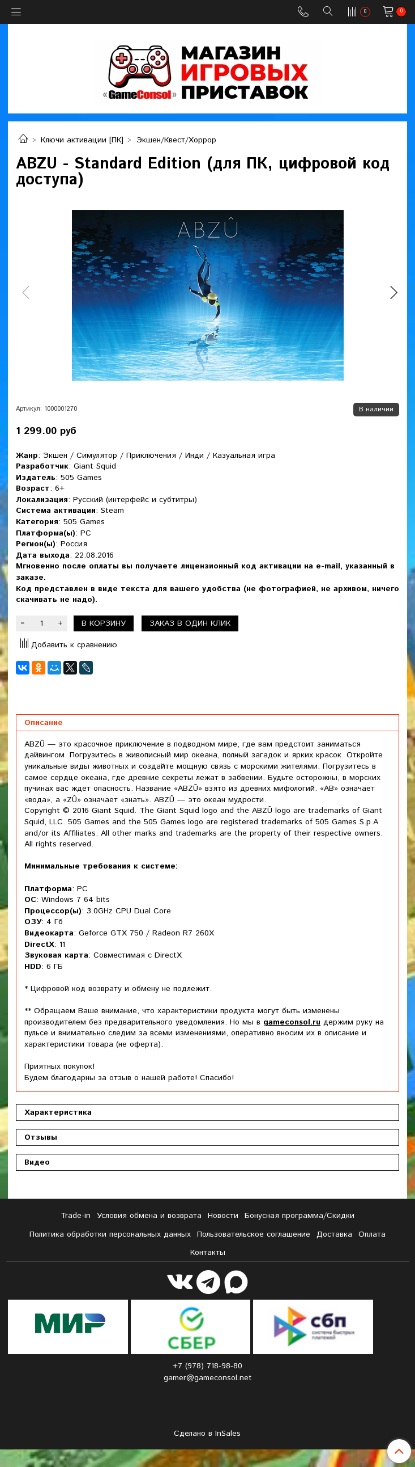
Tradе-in (76, 1215)
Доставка (334, 1234)
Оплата (372, 1234)
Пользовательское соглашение (253, 1234)
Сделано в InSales (207, 1434)
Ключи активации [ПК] (82, 140)
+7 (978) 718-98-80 (207, 1366)
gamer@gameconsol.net (208, 1378)
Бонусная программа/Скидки (299, 1215)
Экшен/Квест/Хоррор (176, 140)
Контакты (207, 1252)
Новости (223, 1215)
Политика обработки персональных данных (110, 1234)
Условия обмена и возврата (149, 1215)
